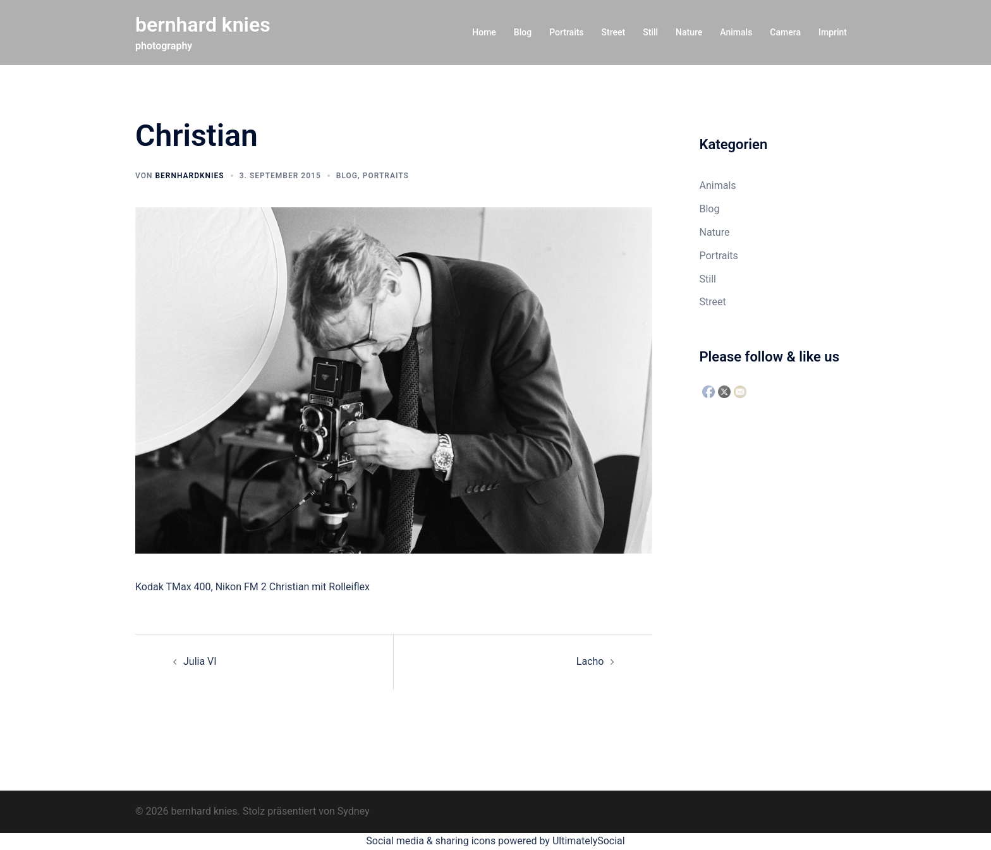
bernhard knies (203, 25)
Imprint (832, 32)
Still (650, 32)
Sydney (353, 811)
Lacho (590, 661)
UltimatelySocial (588, 841)
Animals (736, 32)
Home (484, 32)
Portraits (566, 32)
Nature (689, 32)
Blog (523, 32)
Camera (785, 32)
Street (614, 32)
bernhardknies (189, 175)
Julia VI (200, 661)
